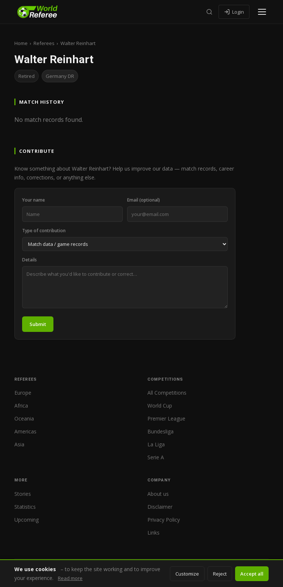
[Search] (209, 11)
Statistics (25, 506)
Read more (70, 578)
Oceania (24, 418)
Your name (33, 200)
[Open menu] (262, 11)
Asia (19, 444)
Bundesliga (160, 431)
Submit (37, 324)
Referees (44, 43)
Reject (220, 573)
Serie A (155, 457)
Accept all (251, 573)
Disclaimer (159, 506)
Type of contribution (44, 230)
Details (29, 260)
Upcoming (26, 519)
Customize (187, 573)
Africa (21, 405)
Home (21, 43)
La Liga (156, 444)
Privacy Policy (163, 519)
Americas (25, 431)
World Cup (159, 405)
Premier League (166, 418)
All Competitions (166, 392)
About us (158, 493)
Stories (22, 493)
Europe (22, 392)
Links (153, 532)
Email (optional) (143, 200)
